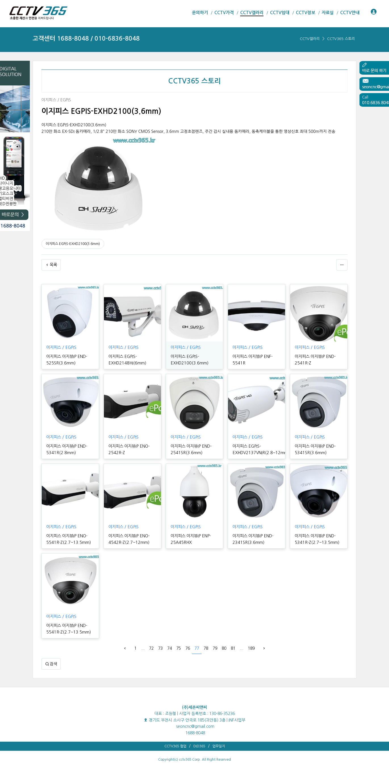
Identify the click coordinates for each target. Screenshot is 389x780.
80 (224, 648)
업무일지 (218, 746)
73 (160, 648)
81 (233, 648)
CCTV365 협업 (175, 746)
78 (206, 648)
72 (151, 648)
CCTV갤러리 (310, 39)
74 (169, 648)
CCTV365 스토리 (341, 39)
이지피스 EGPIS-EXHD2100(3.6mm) (73, 244)
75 (178, 648)
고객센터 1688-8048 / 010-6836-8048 (86, 38)
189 (251, 648)
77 (196, 648)
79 (215, 648)
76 (187, 648)
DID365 (199, 746)
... (143, 648)
